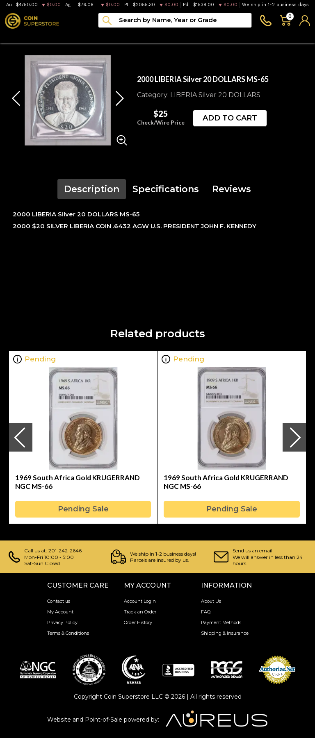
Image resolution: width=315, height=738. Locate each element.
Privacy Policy (62, 622)
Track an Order (140, 612)
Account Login (140, 601)
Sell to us (295, 35)
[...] (175, 20)
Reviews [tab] (231, 189)
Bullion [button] (16, 35)
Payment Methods (221, 622)
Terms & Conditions (68, 633)
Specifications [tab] (165, 189)
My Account (60, 612)
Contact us (58, 601)
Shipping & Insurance (225, 633)
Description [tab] (91, 189)
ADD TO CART (230, 118)
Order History (138, 622)
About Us (211, 601)
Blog (192, 35)
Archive (160, 35)
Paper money (114, 35)
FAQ (205, 612)
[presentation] (20, 437)
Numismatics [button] (59, 35)
